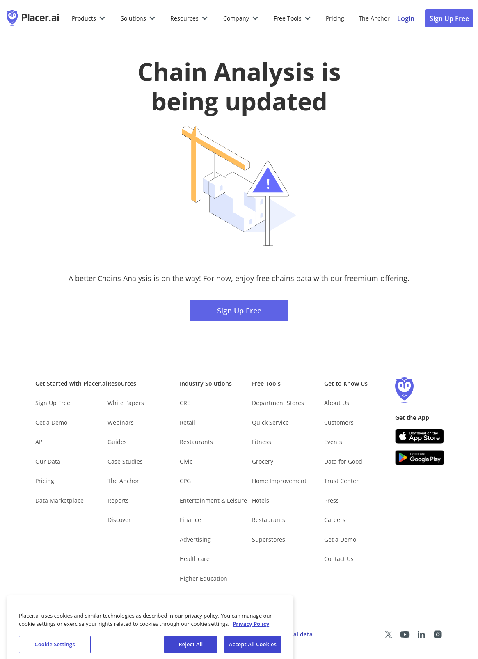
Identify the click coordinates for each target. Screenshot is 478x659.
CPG (185, 481)
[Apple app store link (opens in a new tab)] (419, 436)
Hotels (260, 500)
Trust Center (341, 481)
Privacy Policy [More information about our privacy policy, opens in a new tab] (251, 630)
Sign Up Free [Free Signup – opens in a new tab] (52, 403)
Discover (119, 520)
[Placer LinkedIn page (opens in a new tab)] (421, 634)
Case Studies (125, 461)
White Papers (125, 403)
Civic (186, 461)
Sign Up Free (239, 311)
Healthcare (195, 559)
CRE (185, 403)
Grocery (262, 461)
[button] (88, 18)
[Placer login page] (405, 18)
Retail (187, 422)
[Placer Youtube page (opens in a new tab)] (405, 634)
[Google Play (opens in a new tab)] (419, 457)
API (39, 442)
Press (331, 500)
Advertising (195, 539)
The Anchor (123, 481)
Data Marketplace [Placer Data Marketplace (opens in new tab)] (59, 500)
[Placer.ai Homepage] (33, 18)
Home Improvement (279, 481)
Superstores (268, 539)
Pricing (335, 18)
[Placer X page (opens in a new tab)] (388, 634)
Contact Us (339, 559)
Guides (117, 442)
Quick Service (270, 422)
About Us (336, 403)
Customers (339, 422)
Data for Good (343, 461)
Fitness (261, 442)
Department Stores (278, 403)
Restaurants (196, 442)
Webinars (120, 422)
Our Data (47, 461)
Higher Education (203, 578)
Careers (334, 520)
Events (333, 442)
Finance (190, 520)
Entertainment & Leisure (213, 500)
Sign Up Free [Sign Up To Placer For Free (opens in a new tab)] (449, 18)
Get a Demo (51, 422)
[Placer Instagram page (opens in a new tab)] (437, 634)
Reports (118, 500)
